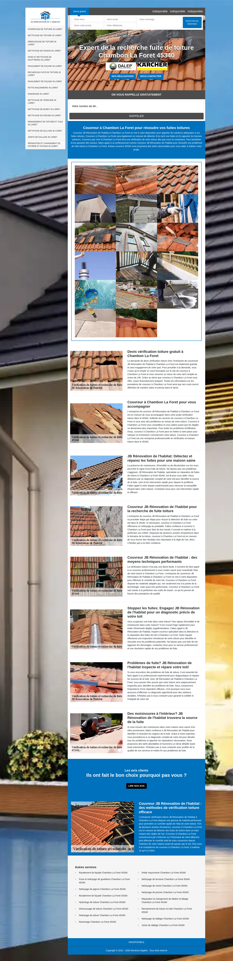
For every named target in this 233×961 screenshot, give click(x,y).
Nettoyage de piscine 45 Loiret (44, 115)
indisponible (160, 11)
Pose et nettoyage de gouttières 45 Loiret (39, 58)
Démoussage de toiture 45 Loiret (42, 43)
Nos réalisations (123, 76)
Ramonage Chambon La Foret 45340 (97, 922)
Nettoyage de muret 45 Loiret (44, 109)
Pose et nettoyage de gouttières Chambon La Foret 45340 (104, 881)
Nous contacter (150, 76)
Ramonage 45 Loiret (38, 94)
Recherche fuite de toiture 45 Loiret (44, 73)
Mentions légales (139, 950)
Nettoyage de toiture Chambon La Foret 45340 (102, 915)
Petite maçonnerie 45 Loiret (43, 88)
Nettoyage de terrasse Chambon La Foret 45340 (166, 879)
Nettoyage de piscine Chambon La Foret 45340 (165, 892)
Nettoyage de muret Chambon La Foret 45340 (164, 885)
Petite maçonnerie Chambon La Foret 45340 (164, 872)
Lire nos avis (136, 786)
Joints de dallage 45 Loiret (42, 137)
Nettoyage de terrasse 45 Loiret (42, 101)
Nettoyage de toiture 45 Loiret (45, 35)
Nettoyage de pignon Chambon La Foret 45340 (102, 889)
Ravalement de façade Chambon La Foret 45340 (103, 872)
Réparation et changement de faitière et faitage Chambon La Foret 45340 (165, 900)
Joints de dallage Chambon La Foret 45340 (163, 925)
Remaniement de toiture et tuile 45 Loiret (45, 123)
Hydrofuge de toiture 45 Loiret (45, 29)
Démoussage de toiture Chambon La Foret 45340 (103, 908)
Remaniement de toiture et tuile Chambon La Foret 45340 (167, 910)
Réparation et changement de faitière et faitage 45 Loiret (44, 144)
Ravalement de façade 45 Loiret (45, 66)
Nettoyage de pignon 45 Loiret (44, 51)
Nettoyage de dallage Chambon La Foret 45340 (165, 918)
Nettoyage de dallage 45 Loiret (45, 131)
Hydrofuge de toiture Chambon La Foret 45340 (102, 902)
